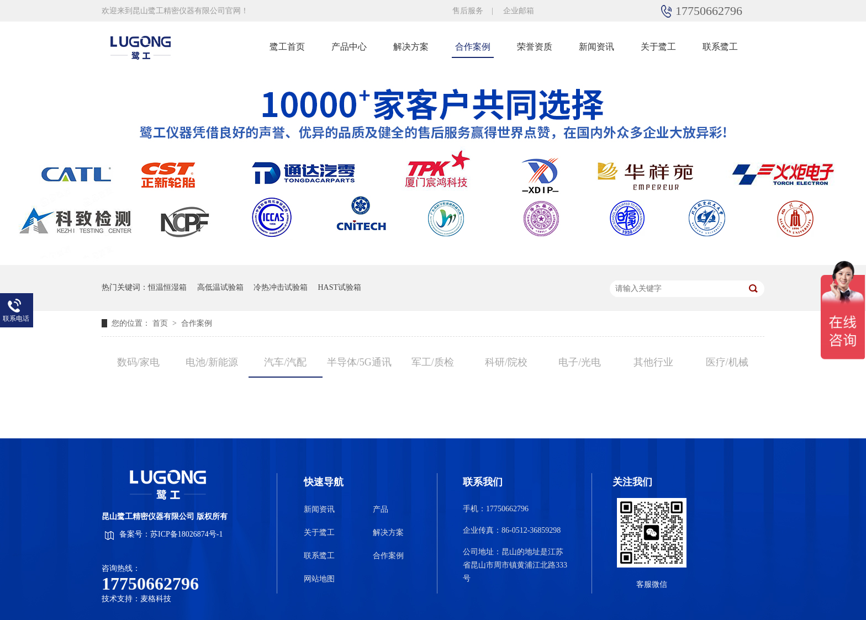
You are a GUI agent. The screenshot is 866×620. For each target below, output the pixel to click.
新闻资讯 (596, 46)
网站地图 (319, 579)
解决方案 (411, 46)
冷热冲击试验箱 (281, 287)
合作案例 (472, 46)
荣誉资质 (534, 46)
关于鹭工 (658, 46)
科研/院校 (506, 362)
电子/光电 (579, 362)
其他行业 (653, 362)
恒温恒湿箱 (167, 287)
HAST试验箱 (340, 287)
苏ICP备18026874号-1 (186, 534)
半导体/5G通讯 (359, 362)
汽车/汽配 (285, 362)
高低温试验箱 (220, 287)
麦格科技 (155, 599)
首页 (161, 323)
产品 (380, 509)
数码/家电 (138, 362)
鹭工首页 (287, 46)
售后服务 (467, 11)
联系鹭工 (720, 46)
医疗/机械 (727, 362)
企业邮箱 (518, 11)
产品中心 (349, 46)
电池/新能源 (212, 362)
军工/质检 (432, 362)
